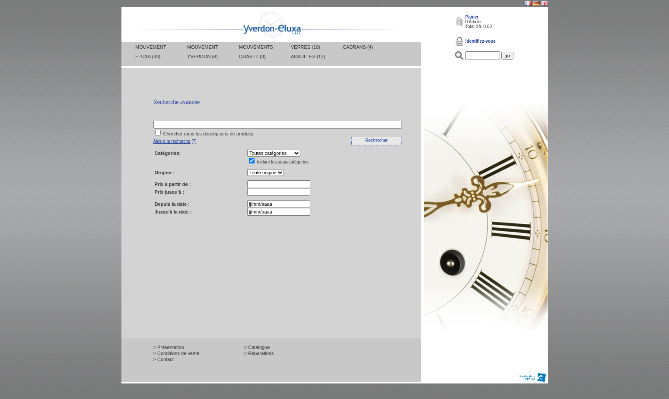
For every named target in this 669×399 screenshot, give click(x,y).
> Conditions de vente (176, 353)
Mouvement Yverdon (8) (202, 51)
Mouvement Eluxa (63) (150, 51)
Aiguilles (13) (308, 56)
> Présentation (168, 347)
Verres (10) (305, 47)
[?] (175, 141)
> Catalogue (257, 347)
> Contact (163, 359)
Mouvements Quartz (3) (256, 51)
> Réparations (259, 353)
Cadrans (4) (358, 47)
